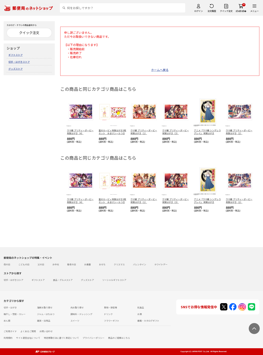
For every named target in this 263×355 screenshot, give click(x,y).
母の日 (7, 264)
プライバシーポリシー (93, 337)
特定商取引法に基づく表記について (61, 337)
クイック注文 (226, 10)
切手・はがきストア (19, 62)
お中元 (55, 264)
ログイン (198, 10)
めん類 (7, 320)
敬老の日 (71, 264)
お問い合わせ (46, 331)
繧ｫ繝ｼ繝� (241, 10)
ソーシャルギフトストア (114, 279)
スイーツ (74, 320)
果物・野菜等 (110, 307)
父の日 (41, 264)
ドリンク (108, 314)
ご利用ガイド (10, 331)
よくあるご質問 (28, 331)
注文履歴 (211, 10)
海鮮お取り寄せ (44, 307)
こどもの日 (23, 264)
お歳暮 (87, 264)
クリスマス (119, 264)
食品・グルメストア (63, 279)
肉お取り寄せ (77, 307)
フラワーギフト (111, 320)
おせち (102, 264)
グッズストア (15, 68)
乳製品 (140, 307)
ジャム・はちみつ (45, 314)
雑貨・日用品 (43, 320)
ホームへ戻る (160, 70)
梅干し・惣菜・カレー (15, 314)
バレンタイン (139, 264)
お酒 (139, 314)
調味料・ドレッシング (81, 314)
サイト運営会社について (28, 337)
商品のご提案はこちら (119, 337)
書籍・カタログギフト (148, 320)
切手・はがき (10, 307)
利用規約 (8, 337)
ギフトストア (15, 55)
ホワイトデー (160, 264)
